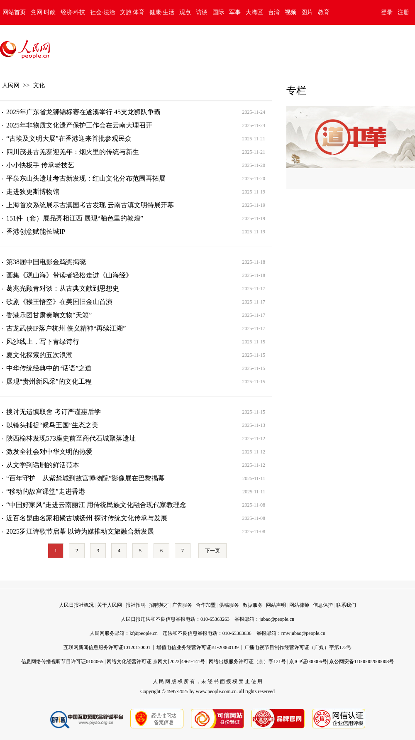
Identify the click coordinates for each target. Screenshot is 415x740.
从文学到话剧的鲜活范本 (42, 464)
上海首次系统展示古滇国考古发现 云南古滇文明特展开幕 (90, 204)
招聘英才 (159, 605)
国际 (218, 12)
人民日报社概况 (76, 605)
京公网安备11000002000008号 (361, 661)
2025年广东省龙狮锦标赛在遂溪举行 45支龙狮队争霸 (83, 111)
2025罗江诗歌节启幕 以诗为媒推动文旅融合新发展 (80, 531)
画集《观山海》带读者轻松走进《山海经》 (69, 275)
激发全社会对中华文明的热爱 (49, 451)
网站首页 (14, 12)
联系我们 (346, 605)
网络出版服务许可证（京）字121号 (247, 661)
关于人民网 (109, 605)
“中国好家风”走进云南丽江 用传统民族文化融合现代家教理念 (96, 504)
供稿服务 (229, 605)
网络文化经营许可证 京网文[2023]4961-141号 (156, 661)
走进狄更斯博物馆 (32, 191)
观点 (185, 12)
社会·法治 (102, 12)
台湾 (274, 12)
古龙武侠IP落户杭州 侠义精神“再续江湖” (66, 328)
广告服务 (182, 605)
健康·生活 (161, 12)
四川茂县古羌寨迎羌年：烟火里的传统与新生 (72, 151)
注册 (403, 12)
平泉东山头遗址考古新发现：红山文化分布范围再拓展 (86, 178)
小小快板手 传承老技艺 (40, 165)
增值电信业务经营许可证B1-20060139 (197, 647)
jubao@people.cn (276, 619)
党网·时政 (43, 12)
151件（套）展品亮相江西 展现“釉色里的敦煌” (74, 218)
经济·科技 (73, 12)
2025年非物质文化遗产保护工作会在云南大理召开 (79, 125)
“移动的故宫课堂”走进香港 (45, 491)
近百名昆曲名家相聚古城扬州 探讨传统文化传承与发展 (86, 518)
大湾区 (254, 12)
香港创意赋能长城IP (35, 231)
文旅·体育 (132, 12)
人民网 (11, 85)
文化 (39, 85)
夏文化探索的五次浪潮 (39, 354)
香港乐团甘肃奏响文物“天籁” (49, 315)
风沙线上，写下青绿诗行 (42, 341)
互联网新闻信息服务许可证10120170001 (107, 647)
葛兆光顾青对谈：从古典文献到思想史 (62, 288)
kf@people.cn (143, 633)
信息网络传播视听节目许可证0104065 (62, 661)
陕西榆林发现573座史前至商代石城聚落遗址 (71, 438)
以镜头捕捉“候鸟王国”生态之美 (52, 425)
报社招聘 (136, 605)
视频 (290, 12)
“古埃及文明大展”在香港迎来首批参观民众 (69, 138)
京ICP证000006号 (308, 661)
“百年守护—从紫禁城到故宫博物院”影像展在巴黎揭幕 (85, 478)
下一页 (212, 551)
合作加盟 (206, 605)
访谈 (202, 12)
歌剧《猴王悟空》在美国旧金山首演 (59, 301)
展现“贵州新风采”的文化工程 (49, 381)
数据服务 (253, 605)
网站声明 (276, 605)
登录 (387, 12)
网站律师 (299, 605)
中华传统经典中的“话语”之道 (49, 368)
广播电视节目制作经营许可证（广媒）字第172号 (298, 647)
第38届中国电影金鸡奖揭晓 (46, 261)
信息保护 (323, 605)
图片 (307, 12)
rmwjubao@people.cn (303, 633)
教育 (324, 12)
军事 (235, 12)
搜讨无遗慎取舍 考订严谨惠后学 (53, 411)
